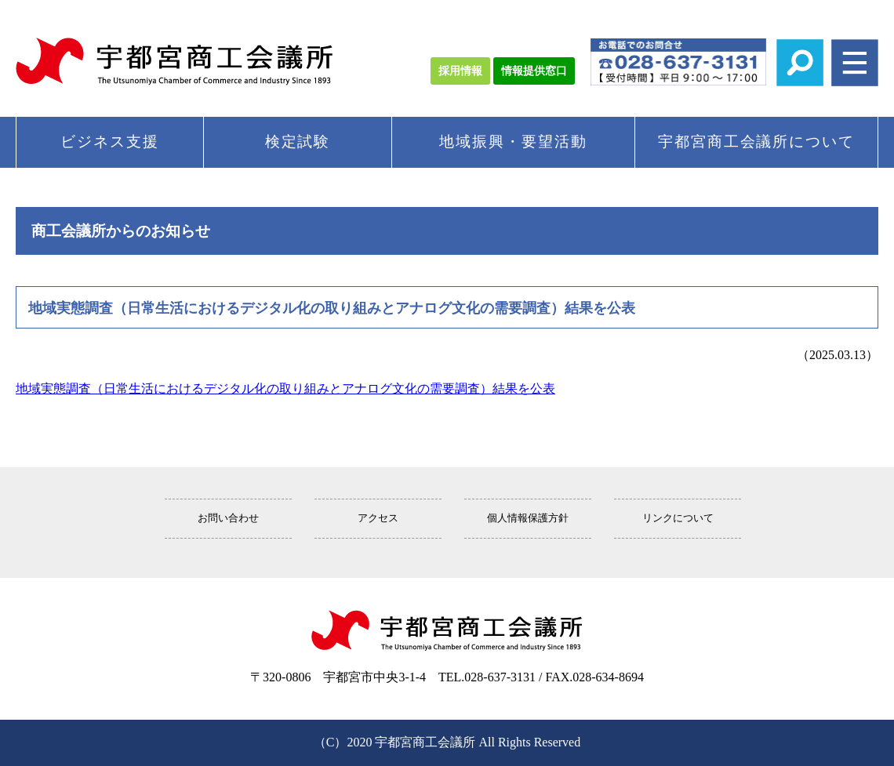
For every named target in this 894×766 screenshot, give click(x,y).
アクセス (378, 518)
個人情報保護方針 (528, 518)
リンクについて (678, 518)
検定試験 (298, 141)
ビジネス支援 (109, 141)
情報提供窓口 (534, 71)
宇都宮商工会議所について (756, 141)
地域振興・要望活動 (513, 141)
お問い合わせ (228, 518)
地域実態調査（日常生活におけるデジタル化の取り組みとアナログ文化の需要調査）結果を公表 (285, 388)
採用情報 (460, 71)
